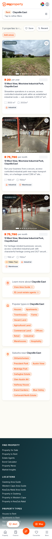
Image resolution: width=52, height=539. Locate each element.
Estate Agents (8, 458)
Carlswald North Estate (25, 395)
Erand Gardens (21, 390)
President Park (21, 363)
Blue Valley (38, 390)
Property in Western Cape (14, 497)
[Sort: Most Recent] (43, 28)
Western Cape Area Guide (14, 486)
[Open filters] (26, 14)
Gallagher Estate (22, 374)
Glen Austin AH (21, 379)
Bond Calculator (9, 462)
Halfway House (21, 385)
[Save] (29, 28)
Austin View (38, 363)
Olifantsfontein (21, 358)
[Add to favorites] (46, 43)
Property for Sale (10, 450)
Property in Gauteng (11, 493)
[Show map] (39, 524)
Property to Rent (9, 454)
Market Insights (9, 469)
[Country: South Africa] (45, 4)
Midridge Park (20, 369)
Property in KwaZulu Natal (14, 501)
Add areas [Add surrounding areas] (9, 35)
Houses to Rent (9, 514)
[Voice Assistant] (26, 531)
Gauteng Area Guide (11, 482)
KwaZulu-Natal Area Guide (14, 490)
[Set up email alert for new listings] (13, 524)
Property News (9, 466)
